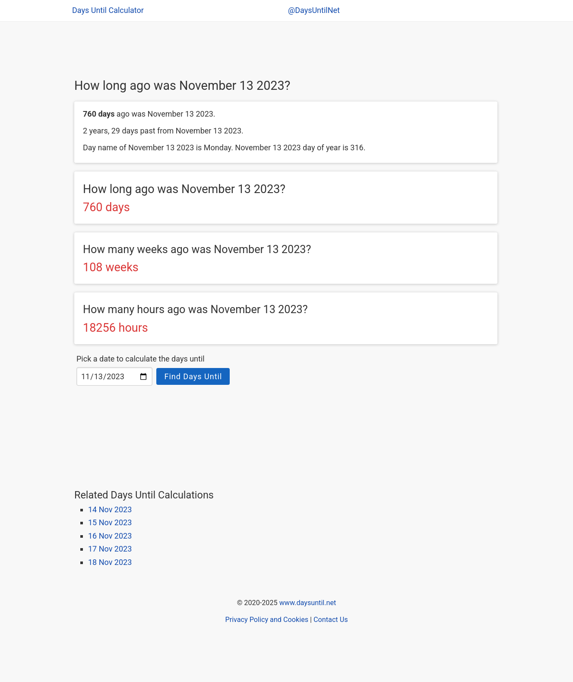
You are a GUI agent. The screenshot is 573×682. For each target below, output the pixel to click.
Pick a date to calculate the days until (140, 358)
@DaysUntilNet (314, 10)
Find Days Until (193, 376)
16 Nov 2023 (110, 535)
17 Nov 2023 (110, 548)
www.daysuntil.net (307, 603)
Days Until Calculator (108, 10)
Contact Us (330, 619)
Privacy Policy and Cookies (266, 619)
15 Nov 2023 (110, 522)
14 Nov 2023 (110, 509)
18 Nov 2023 (110, 562)
